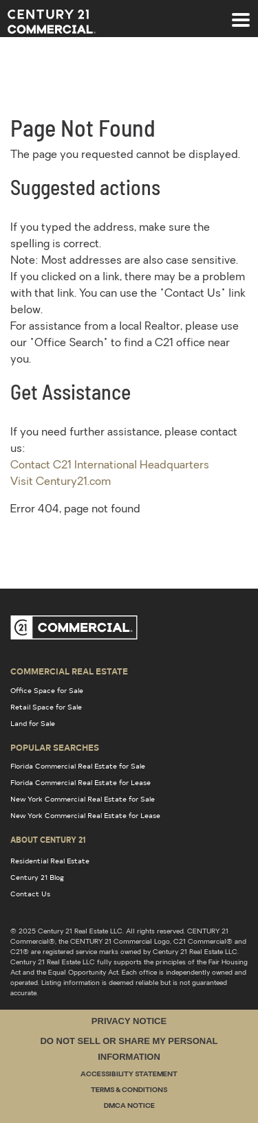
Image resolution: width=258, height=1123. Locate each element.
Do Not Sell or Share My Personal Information (128, 1049)
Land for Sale (32, 723)
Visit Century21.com (60, 482)
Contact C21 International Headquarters (109, 465)
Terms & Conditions (129, 1090)
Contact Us (30, 893)
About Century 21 (48, 839)
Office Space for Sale (46, 690)
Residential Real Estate (49, 860)
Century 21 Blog (37, 877)
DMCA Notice (129, 1106)
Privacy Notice (129, 1021)
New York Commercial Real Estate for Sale (82, 799)
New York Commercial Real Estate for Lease (85, 815)
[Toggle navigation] (241, 13)
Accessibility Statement (129, 1074)
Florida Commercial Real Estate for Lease (80, 782)
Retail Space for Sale (46, 707)
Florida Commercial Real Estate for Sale (77, 766)
